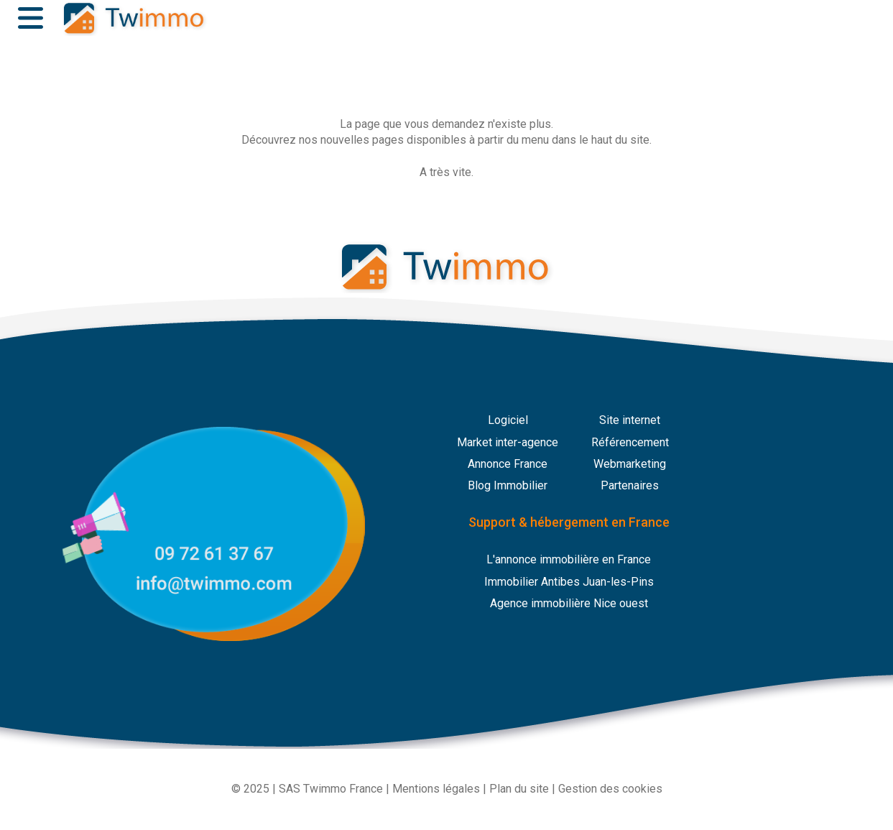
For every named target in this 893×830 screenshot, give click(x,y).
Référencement (630, 442)
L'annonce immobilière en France (568, 559)
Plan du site (519, 789)
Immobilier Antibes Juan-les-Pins (569, 582)
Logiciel (508, 420)
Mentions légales (436, 789)
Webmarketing (629, 464)
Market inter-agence (507, 442)
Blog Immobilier (507, 485)
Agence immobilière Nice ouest (569, 603)
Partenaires (630, 485)
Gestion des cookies (610, 789)
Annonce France (507, 464)
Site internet (629, 420)
